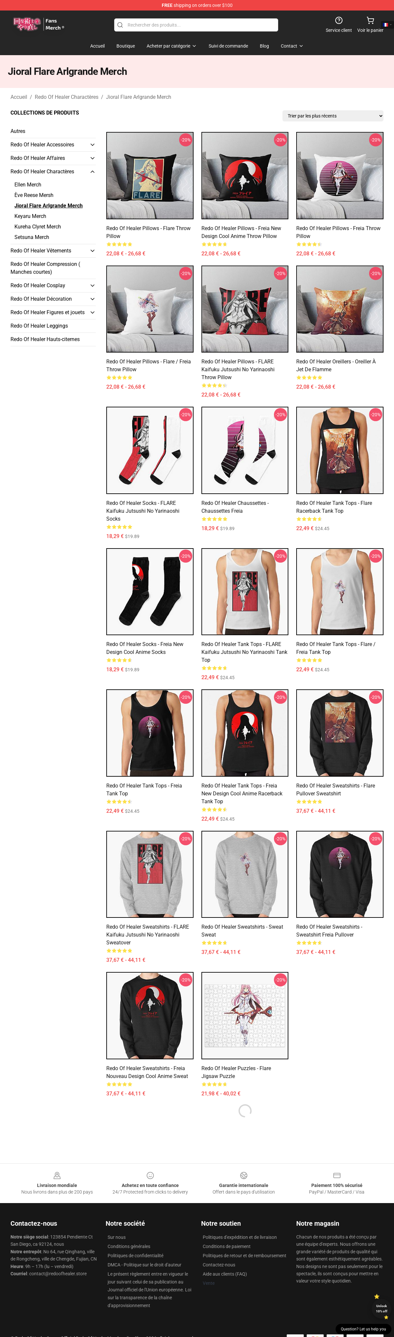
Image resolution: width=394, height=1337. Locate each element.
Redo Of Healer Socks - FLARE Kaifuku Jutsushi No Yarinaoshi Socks (142, 511)
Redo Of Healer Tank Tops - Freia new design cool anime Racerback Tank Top (241, 794)
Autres (17, 131)
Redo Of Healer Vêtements (40, 251)
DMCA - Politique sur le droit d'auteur (144, 1264)
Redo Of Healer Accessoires (42, 144)
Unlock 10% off (381, 1308)
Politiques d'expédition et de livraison (240, 1237)
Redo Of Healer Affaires (37, 158)
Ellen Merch (27, 185)
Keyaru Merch (30, 216)
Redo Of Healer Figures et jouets (47, 312)
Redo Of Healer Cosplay (37, 285)
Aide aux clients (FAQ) (225, 1274)
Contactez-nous (219, 1264)
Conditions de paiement (227, 1246)
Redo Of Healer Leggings (39, 326)
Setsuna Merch (31, 237)
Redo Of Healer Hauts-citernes (45, 339)
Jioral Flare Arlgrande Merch (138, 97)
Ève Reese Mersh (33, 195)
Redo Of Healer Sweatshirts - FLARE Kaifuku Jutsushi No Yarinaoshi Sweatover (147, 935)
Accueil (18, 97)
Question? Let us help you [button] (363, 1329)
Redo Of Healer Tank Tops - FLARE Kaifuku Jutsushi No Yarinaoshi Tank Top (244, 652)
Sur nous (117, 1237)
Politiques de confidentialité (135, 1255)
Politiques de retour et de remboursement (244, 1255)
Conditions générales (129, 1246)
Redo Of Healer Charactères (66, 97)
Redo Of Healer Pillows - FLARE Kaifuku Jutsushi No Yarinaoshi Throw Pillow (238, 369)
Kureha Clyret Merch (37, 227)
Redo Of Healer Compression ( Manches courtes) (45, 268)
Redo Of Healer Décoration (41, 299)
